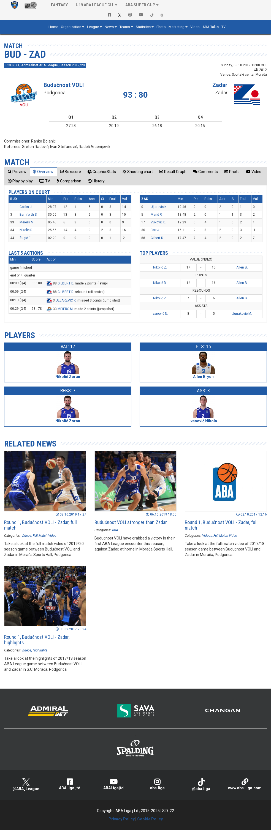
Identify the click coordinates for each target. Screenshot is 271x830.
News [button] (109, 27)
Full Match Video (44, 536)
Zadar (219, 85)
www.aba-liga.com (245, 784)
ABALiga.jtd (70, 784)
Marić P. (156, 215)
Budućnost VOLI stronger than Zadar (130, 522)
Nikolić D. (26, 230)
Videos (26, 536)
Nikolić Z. (160, 267)
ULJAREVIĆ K (66, 300)
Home (53, 27)
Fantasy (59, 5)
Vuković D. (158, 222)
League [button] (93, 27)
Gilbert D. (157, 238)
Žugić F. (25, 238)
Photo (161, 27)
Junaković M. (242, 314)
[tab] (17, 171)
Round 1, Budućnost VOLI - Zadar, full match (40, 525)
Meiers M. (27, 222)
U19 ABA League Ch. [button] (95, 5)
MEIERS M (65, 309)
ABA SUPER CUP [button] (140, 5)
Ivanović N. (160, 314)
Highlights (40, 650)
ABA (115, 530)
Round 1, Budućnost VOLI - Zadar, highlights (36, 639)
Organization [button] (71, 27)
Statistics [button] (143, 27)
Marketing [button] (177, 27)
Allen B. (242, 267)
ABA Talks (210, 27)
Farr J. (155, 230)
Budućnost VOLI (64, 85)
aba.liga (157, 784)
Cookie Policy (150, 819)
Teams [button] (125, 27)
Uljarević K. (159, 207)
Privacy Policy (122, 819)
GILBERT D (65, 283)
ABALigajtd (113, 784)
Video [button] (195, 27)
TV (223, 27)
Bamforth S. (28, 215)
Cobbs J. (26, 207)
